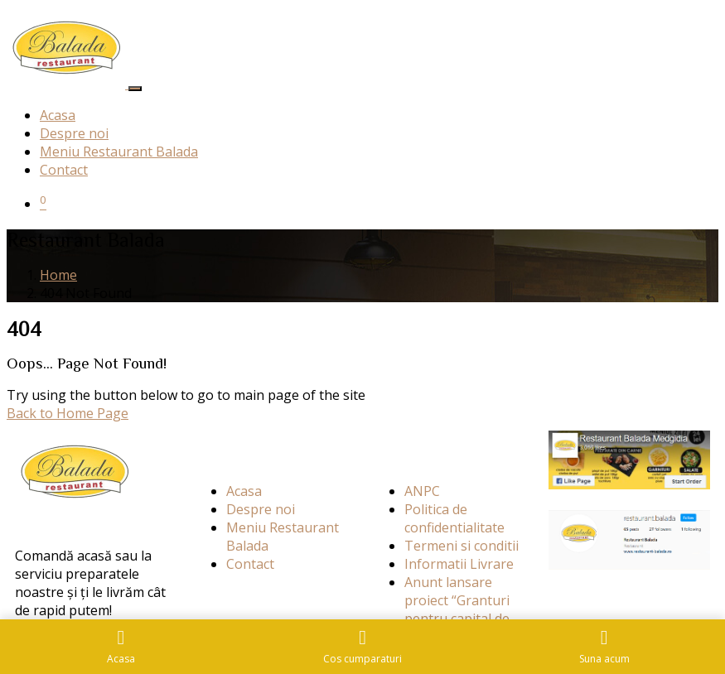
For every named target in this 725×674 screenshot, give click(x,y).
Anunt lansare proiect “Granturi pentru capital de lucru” (457, 609)
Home (58, 275)
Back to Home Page (67, 413)
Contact (64, 170)
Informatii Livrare (459, 564)
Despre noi (74, 133)
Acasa (57, 115)
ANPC (422, 491)
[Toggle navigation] (135, 88)
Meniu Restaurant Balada (119, 151)
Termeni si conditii (461, 546)
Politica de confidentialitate (454, 518)
